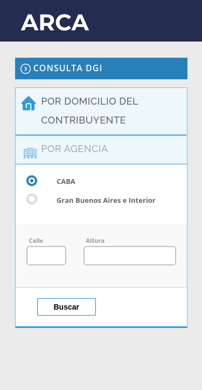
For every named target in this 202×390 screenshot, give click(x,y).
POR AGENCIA (74, 148)
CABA (50, 180)
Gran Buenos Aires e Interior (91, 199)
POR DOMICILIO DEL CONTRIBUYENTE (89, 110)
